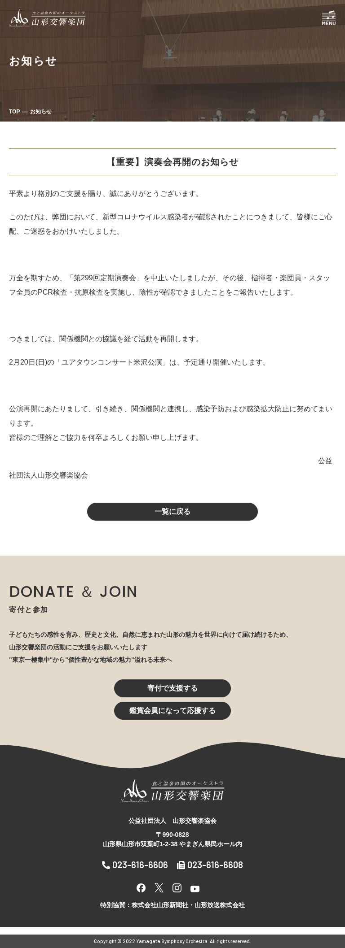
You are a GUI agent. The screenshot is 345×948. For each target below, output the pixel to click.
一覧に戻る (172, 511)
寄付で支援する (172, 688)
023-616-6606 (135, 864)
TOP (14, 112)
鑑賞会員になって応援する (172, 710)
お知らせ (41, 112)
